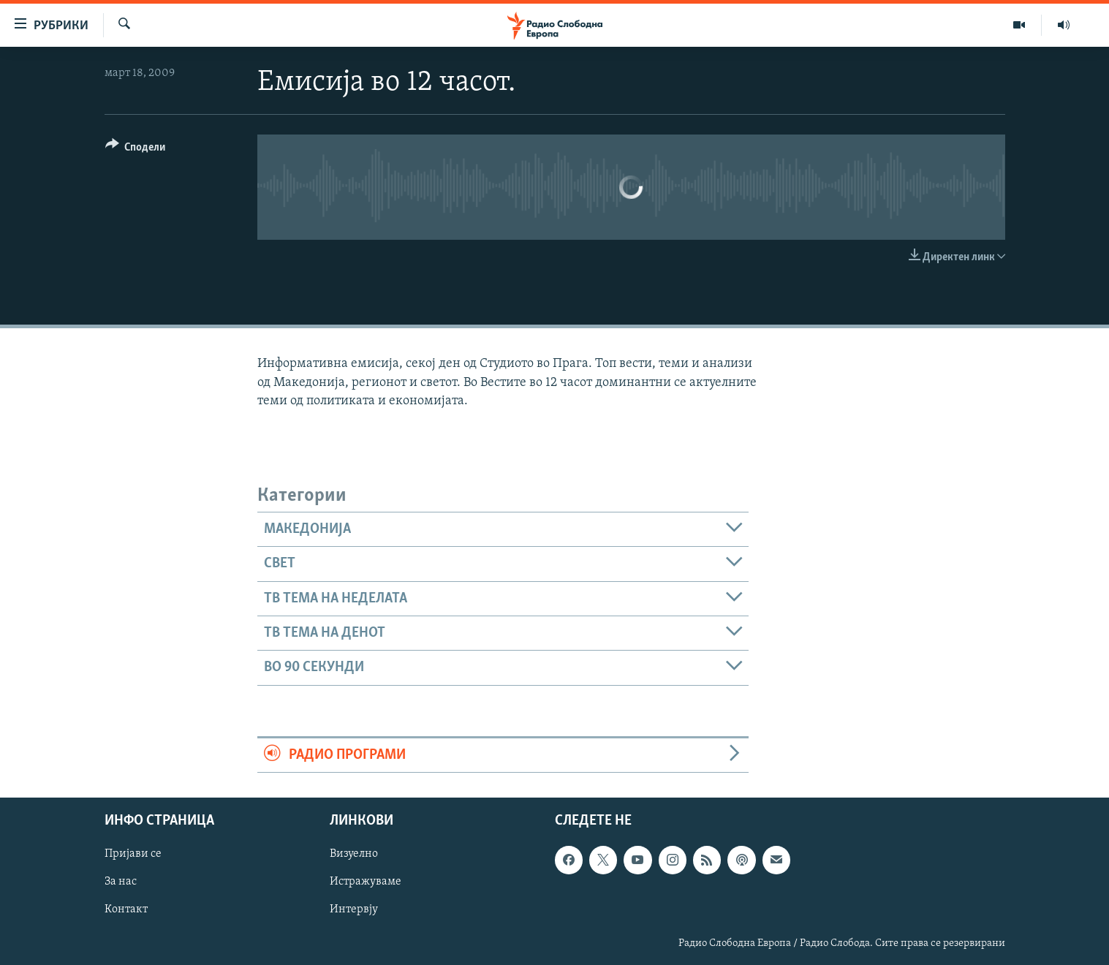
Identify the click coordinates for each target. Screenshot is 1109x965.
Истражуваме (365, 882)
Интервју (354, 909)
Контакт (126, 909)
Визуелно (354, 854)
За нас (121, 882)
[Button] (135, 149)
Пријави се (133, 854)
